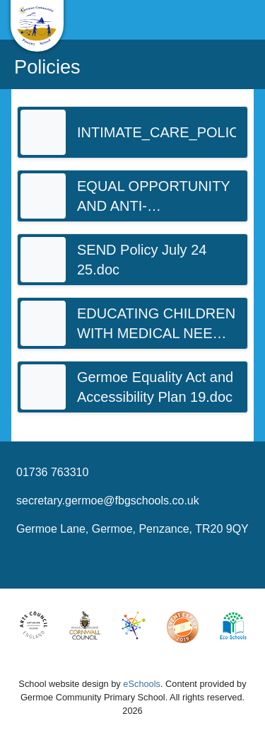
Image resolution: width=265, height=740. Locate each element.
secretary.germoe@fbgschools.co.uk (107, 501)
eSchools (141, 683)
